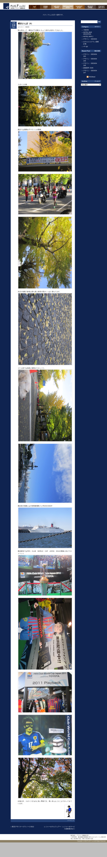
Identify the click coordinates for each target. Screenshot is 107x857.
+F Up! (85, 46)
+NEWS (27, 27)
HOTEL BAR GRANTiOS (87, 33)
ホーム (34, 7)
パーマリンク (70, 820)
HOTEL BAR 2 (88, 36)
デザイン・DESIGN (90, 39)
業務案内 (67, 7)
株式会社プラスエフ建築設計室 (14, 6)
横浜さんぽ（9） (25, 23)
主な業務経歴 (56, 7)
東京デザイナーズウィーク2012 (23, 827)
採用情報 (90, 7)
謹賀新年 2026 (88, 68)
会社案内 (79, 7)
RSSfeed (92, 77)
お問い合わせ (101, 7)
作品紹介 (45, 7)
